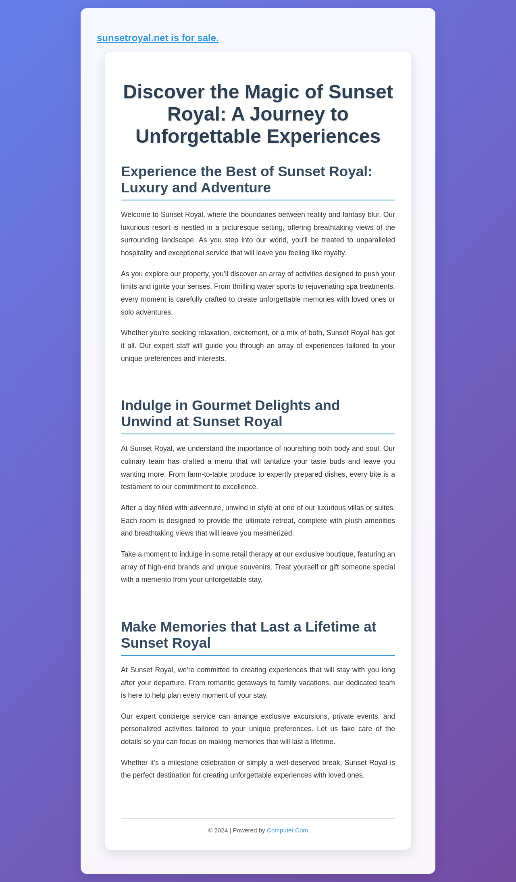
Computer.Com (287, 830)
